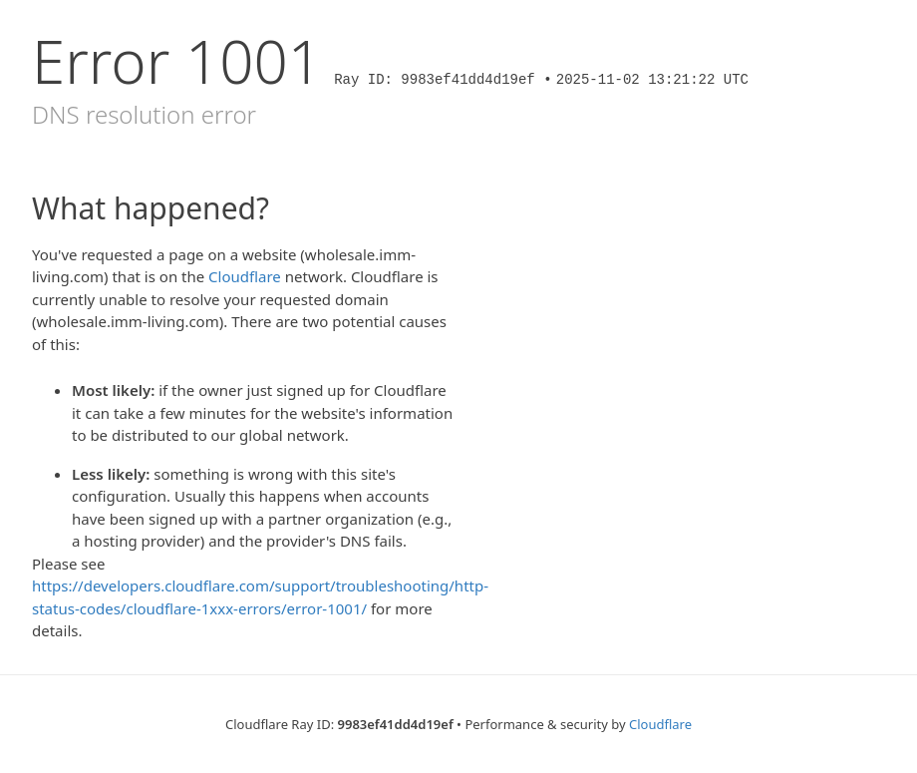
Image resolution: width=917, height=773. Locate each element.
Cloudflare (244, 276)
